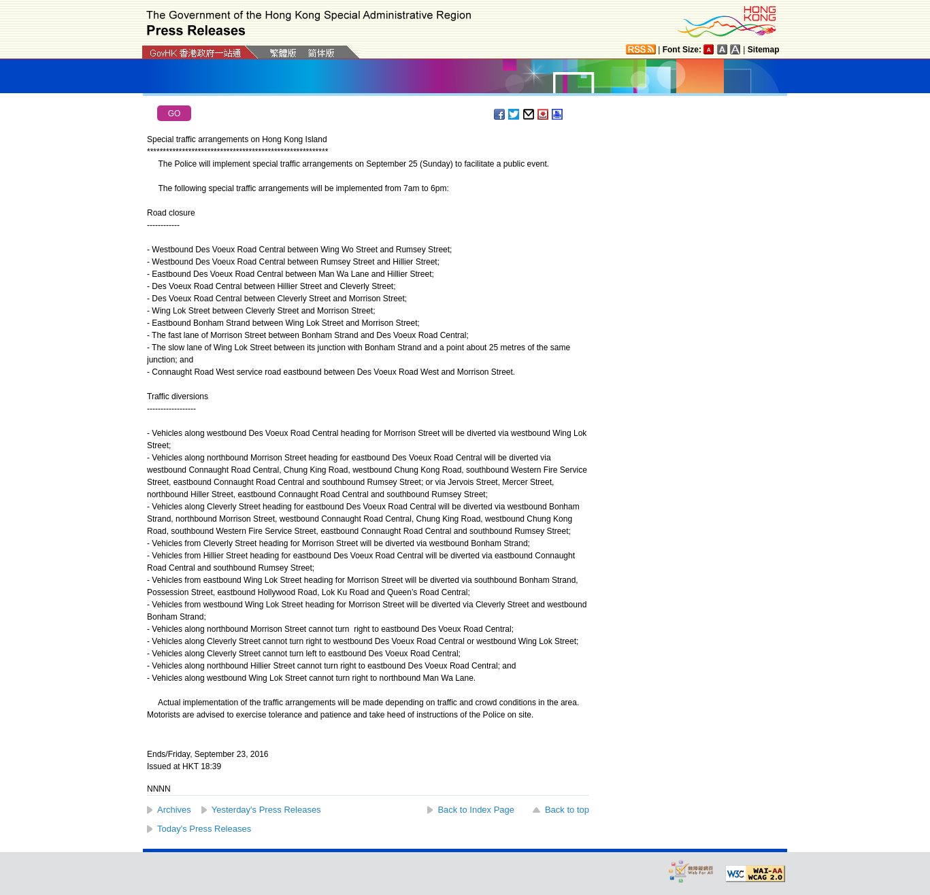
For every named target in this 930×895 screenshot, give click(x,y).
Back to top (567, 810)
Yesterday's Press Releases (266, 810)
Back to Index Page (475, 810)
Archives (174, 810)
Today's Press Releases (204, 829)
